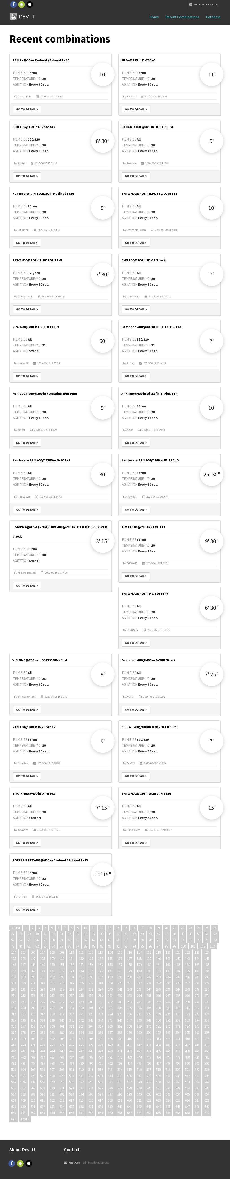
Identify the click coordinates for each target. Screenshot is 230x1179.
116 (129, 952)
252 (23, 995)
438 (197, 1045)
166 (206, 965)
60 (69, 940)
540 (168, 1076)
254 (42, 995)
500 (187, 1063)
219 (110, 983)
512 (100, 1069)
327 (139, 1014)
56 (37, 940)
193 (62, 977)
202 (148, 977)
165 (197, 965)
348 (139, 1020)
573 (81, 1088)
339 (52, 1020)
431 (129, 1045)
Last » (25, 1119)
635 (71, 1107)
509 (71, 1069)
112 (90, 952)
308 (158, 1008)
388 (119, 1033)
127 (33, 959)
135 (110, 959)
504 (23, 1069)
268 (177, 995)
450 (110, 1051)
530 (71, 1076)
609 (23, 1100)
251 (13, 995)
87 (77, 946)
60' (102, 341)
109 (62, 952)
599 (129, 1094)
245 (158, 989)
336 (23, 1020)
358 (33, 1026)
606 (197, 1094)
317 (42, 1014)
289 (177, 1002)
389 (129, 1033)
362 (71, 1026)
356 (13, 1026)
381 (52, 1033)
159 (139, 965)
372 (168, 1026)
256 (62, 995)
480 (197, 1057)
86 (69, 946)
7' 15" (103, 807)
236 (71, 989)
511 (90, 1069)
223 (148, 983)
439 (206, 1045)
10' (102, 74)
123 (197, 952)
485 (42, 1063)
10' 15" (103, 874)
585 (197, 1088)
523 (206, 1069)
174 (81, 971)
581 (158, 1088)
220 (119, 983)
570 (52, 1088)
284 (129, 1002)
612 (52, 1100)
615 (81, 1100)
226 (177, 983)
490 (90, 1063)
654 (52, 1113)
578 (129, 1088)
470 (100, 1057)
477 (168, 1057)
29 (29, 934)
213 (52, 983)
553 (90, 1082)
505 (33, 1069)
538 (148, 1076)
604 (177, 1094)
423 (52, 1045)
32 (53, 934)
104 (13, 952)
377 (13, 1033)
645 (168, 1107)
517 (148, 1069)
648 (197, 1107)
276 (52, 1002)
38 (101, 934)
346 (119, 1020)
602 (158, 1094)
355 (206, 1020)
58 (53, 940)
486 (52, 1063)
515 (129, 1069)
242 (129, 989)
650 (13, 1113)
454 (148, 1051)
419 (13, 1045)
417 (197, 1039)
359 (42, 1026)
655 (62, 1113)
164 (187, 965)
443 (42, 1051)
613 (62, 1100)
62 (85, 940)
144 (197, 959)
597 (110, 1094)
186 (197, 971)
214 (62, 983)
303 (110, 1008)
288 (168, 1002)
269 (187, 995)
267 (168, 995)
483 (23, 1063)
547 (33, 1082)
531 (81, 1076)
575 (100, 1088)
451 (119, 1051)
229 (206, 983)
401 (42, 1039)
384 (81, 1033)
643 (148, 1107)
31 (45, 934)
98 (166, 946)
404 (71, 1039)
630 (23, 1107)
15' (211, 807)
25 (206, 928)
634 (62, 1107)
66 (117, 940)
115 (119, 952)
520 (177, 1069)
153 (81, 965)
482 (13, 1063)
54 (20, 940)
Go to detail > (27, 109)
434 (158, 1045)
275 (42, 1002)
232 (33, 989)
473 (129, 1057)
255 (52, 995)
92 (117, 946)
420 (23, 1045)
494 (129, 1063)
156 (110, 965)
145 (206, 959)
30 (37, 934)
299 (71, 1008)
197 (100, 977)
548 (42, 1082)
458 (187, 1051)
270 (197, 995)
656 (71, 1113)
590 (42, 1094)
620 (129, 1100)
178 (119, 971)
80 (20, 946)
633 (52, 1107)
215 (71, 983)
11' (211, 74)
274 (33, 1002)
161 (158, 965)
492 (110, 1063)
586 (206, 1088)
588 (23, 1094)
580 (148, 1088)
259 (90, 995)
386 (100, 1033)
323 (100, 1014)
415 (177, 1039)
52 (215, 934)
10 (85, 928)
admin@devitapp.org (203, 4)
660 (110, 1113)
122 (187, 952)
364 (90, 1026)
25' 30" (211, 474)
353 (187, 1020)
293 (13, 1008)
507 (52, 1069)
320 (71, 1014)
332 (187, 1014)
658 (90, 1113)
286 (148, 1002)
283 (119, 1002)
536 (129, 1076)
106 (33, 952)
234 (52, 989)
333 (197, 1014)
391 (148, 1033)
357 (23, 1026)
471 (110, 1057)
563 (187, 1082)
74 (182, 940)
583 (177, 1088)
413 (158, 1039)
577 (119, 1088)
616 (90, 1100)
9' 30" (212, 541)
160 (148, 965)
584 (187, 1088)
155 (100, 965)
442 (33, 1051)
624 (168, 1100)
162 (168, 965)
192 (52, 977)
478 (177, 1057)
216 (81, 983)
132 (81, 959)
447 (81, 1051)
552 (81, 1082)
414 (168, 1039)
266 (158, 995)
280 (90, 1002)
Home (154, 17)
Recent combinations (182, 17)
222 (139, 983)
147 (23, 965)
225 (168, 983)
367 (119, 1026)
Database (213, 17)
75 (190, 940)
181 (148, 971)
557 (129, 1082)
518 (158, 1069)
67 (126, 940)
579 (139, 1088)
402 (52, 1039)
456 (168, 1051)
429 (110, 1045)
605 (187, 1094)
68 (134, 940)
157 (119, 965)
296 (42, 1008)
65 (109, 940)
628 (206, 1100)
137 (129, 959)
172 (62, 971)
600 (139, 1094)
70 (150, 940)
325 (119, 1014)
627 (197, 1100)
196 (90, 977)
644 (158, 1107)
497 (158, 1063)
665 (158, 1113)
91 (109, 946)
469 (90, 1057)
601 (148, 1094)
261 (110, 995)
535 (119, 1076)
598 (119, 1094)
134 (100, 959)
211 (33, 983)
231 (23, 989)
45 (158, 934)
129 (52, 959)
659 (100, 1113)
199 (119, 977)
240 (110, 989)
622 (148, 1100)
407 (100, 1039)
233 (42, 989)
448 (90, 1051)
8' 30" (103, 141)
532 (90, 1076)
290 (187, 1002)
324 (110, 1014)
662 (129, 1113)
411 (139, 1039)
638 (100, 1107)
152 (71, 965)
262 (119, 995)
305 (129, 1008)
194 (71, 977)
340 (62, 1020)
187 (206, 971)
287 (158, 1002)
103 (212, 946)
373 (177, 1026)
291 (197, 1002)
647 (187, 1107)
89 (93, 946)
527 (42, 1076)
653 (42, 1113)
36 (85, 934)
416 (187, 1039)
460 (206, 1051)
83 (45, 946)
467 (71, 1057)
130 (62, 959)
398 (13, 1039)
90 (101, 946)
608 (13, 1100)
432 (139, 1045)
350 (158, 1020)
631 (33, 1107)
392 (158, 1033)
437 (187, 1045)
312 (197, 1008)
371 (158, 1026)
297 (52, 1008)
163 (177, 965)
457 (177, 1051)
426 (81, 1045)
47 (174, 934)
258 (81, 995)
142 (177, 959)
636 (81, 1107)
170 (42, 971)
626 (187, 1100)
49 (190, 934)
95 (142, 946)
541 (177, 1076)
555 (110, 1082)
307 (148, 1008)
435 (168, 1045)
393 (168, 1033)
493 (119, 1063)
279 (81, 1002)
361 (62, 1026)
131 (71, 959)
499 (177, 1063)
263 (129, 995)
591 (52, 1094)
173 (71, 971)
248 (187, 989)
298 (62, 1008)
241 (119, 989)
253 (33, 995)
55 (29, 940)
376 (206, 1026)
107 (42, 952)
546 (23, 1082)
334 (206, 1014)
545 (13, 1082)
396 (197, 1033)
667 (177, 1113)
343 (90, 1020)
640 (119, 1107)
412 (148, 1039)
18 (150, 928)
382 (62, 1033)
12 (101, 928)
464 (42, 1057)
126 (23, 959)
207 (197, 977)
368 (129, 1026)
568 (33, 1088)
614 (71, 1100)
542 (187, 1076)
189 (23, 977)
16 (133, 928)
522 (197, 1069)
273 (23, 1002)
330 (168, 1014)
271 (206, 995)
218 (100, 983)
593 (71, 1094)
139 (148, 959)
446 (71, 1051)
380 (42, 1033)
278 (71, 1002)
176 (100, 971)
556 (119, 1082)
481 (206, 1057)
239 (100, 989)
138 (139, 959)
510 (81, 1069)
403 (62, 1039)
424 (62, 1045)
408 (110, 1039)
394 (177, 1033)
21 (174, 928)
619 (119, 1100)
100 (183, 946)
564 (197, 1082)
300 (81, 1008)
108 (52, 952)
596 (100, 1094)
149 (42, 965)
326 (129, 1014)
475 (148, 1057)
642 (139, 1107)
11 (93, 928)
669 (197, 1113)
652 (33, 1113)
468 (81, 1057)
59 (61, 940)
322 (90, 1014)
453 (139, 1051)
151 (62, 965)
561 (168, 1082)
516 (139, 1069)
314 (13, 1014)
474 (139, 1057)
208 (206, 977)
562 (177, 1082)
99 (174, 946)
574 (90, 1088)
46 (166, 934)
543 (197, 1076)
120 (168, 952)
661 (119, 1113)
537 (139, 1076)
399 (23, 1039)
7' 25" (212, 674)
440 (13, 1051)
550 (62, 1082)
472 (119, 1057)
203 (158, 977)
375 (197, 1026)
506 (42, 1069)
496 (148, 1063)
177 (110, 971)
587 (13, 1094)
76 (198, 940)
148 (33, 965)
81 (29, 946)
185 (187, 971)
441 (23, 1051)
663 (139, 1113)
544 (206, 1076)
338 (42, 1020)
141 (168, 959)
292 (206, 1002)
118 (148, 952)
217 (90, 983)
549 (52, 1082)
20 (166, 928)
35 (77, 934)
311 (187, 1008)
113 (100, 952)
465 (52, 1057)
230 (13, 989)
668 (187, 1113)
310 (177, 1008)
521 (187, 1069)
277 (62, 1002)
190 (33, 977)
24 (198, 928)
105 (23, 952)
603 (168, 1094)
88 (85, 946)
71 (158, 940)
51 (206, 934)
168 (23, 971)
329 (158, 1014)
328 (148, 1014)
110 (71, 952)
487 (62, 1063)
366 (110, 1026)
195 (81, 977)
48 (182, 934)
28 (20, 934)
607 (206, 1094)
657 (81, 1113)
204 (168, 977)
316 (33, 1014)
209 (13, 983)
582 (168, 1088)
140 (158, 959)
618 (110, 1100)
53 (12, 940)
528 (52, 1076)
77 (206, 940)
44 (150, 934)
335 (13, 1020)
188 (13, 977)
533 (100, 1076)
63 (93, 940)
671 (13, 1119)
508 (62, 1069)
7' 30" (103, 274)
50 (198, 934)
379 (33, 1033)
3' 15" (103, 541)
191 (42, 977)
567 (23, 1088)
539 (158, 1076)
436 (177, 1045)
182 (158, 971)
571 (62, 1088)
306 (139, 1008)
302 (100, 1008)
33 (61, 934)
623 (158, 1100)
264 (139, 995)
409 (119, 1039)
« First (15, 928)
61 (77, 940)
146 (13, 965)
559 (148, 1082)
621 (139, 1100)
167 (13, 971)
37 (93, 934)
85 (61, 946)
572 (71, 1088)
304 (119, 1008)
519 (168, 1069)
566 (13, 1088)
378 (23, 1033)
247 (177, 989)
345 (110, 1020)
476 (158, 1057)
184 (177, 971)
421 (33, 1045)
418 (206, 1039)
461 (13, 1057)
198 (110, 977)
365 (100, 1026)
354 (197, 1020)
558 (139, 1082)
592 (62, 1094)
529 (62, 1076)
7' (212, 274)
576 (110, 1088)
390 (139, 1033)
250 (206, 989)
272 (13, 1002)
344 (100, 1020)
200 (129, 977)
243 (139, 989)
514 (119, 1069)
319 (62, 1014)
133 (90, 959)
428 (100, 1045)
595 (90, 1094)
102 (202, 946)
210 (23, 983)
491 (100, 1063)
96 (150, 946)
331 (177, 1014)
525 (23, 1076)
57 (45, 940)
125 (13, 959)
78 (215, 940)
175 (90, 971)
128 (42, 959)
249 (197, 989)
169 (33, 971)
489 (81, 1063)
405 (81, 1039)
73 (174, 940)
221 (129, 983)
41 (126, 934)
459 (197, 1051)
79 (12, 946)
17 (142, 928)
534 (110, 1076)
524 (13, 1076)
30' (102, 474)
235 (62, 989)
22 (182, 928)
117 (139, 952)
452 (129, 1051)
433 (148, 1045)
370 (148, 1026)
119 (158, 952)
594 (81, 1094)
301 (90, 1008)
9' (212, 141)
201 (139, 977)
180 (139, 971)
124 (206, 952)
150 (52, 965)
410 (129, 1039)
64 (101, 940)
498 (168, 1063)
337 (33, 1020)
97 (158, 946)
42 (134, 934)
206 (187, 977)
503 (13, 1069)
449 (100, 1051)
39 (109, 934)
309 (168, 1008)
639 (110, 1107)
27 (12, 934)
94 (134, 946)
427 (90, 1045)
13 (109, 928)
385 (90, 1033)
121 (177, 952)
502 (206, 1063)
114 (110, 952)
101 (193, 946)
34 (69, 934)
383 (71, 1033)
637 (90, 1107)
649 (206, 1107)
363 (81, 1026)
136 (119, 959)
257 (71, 995)
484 (33, 1063)
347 (129, 1020)
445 (62, 1051)
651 (23, 1113)
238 (90, 989)
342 (81, 1020)
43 (142, 934)
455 (158, 1051)
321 (81, 1014)
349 (148, 1020)
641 (129, 1107)
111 (81, 952)
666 (168, 1113)
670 (206, 1113)
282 (110, 1002)
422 (42, 1045)
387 (110, 1033)
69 (142, 940)
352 (177, 1020)
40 (117, 934)
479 (187, 1057)
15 (125, 928)
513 (110, 1069)
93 (126, 946)
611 (42, 1100)
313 (206, 1008)
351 (168, 1020)
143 (187, 959)
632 (42, 1107)
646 (177, 1107)
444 (52, 1051)
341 (71, 1020)
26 (214, 928)
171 (52, 971)
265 (148, 995)
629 (13, 1107)
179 (129, 971)
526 (33, 1076)
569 (42, 1088)
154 (90, 965)
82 (37, 946)
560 (158, 1082)
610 (33, 1100)
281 (100, 1002)
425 (71, 1045)
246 (168, 989)
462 (23, 1057)
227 (187, 983)
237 (81, 989)
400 (33, 1039)
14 (117, 928)
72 (166, 940)
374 (187, 1026)
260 (100, 995)
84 (53, 946)
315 (23, 1014)
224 (158, 983)
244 (148, 989)
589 (33, 1094)
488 (71, 1063)
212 (42, 983)
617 (100, 1100)
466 (62, 1057)
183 (168, 971)
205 (177, 977)
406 (90, 1039)
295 (33, 1008)
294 (23, 1008)
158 (129, 965)
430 (119, 1045)
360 (52, 1026)
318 (52, 1014)
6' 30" (212, 607)
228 (197, 983)
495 (139, 1063)
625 (177, 1100)
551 (71, 1082)
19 (158, 928)
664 (148, 1113)
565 (206, 1082)
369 (139, 1026)
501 (197, 1063)
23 (190, 928)
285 (139, 1002)
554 (100, 1082)
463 (33, 1057)
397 (206, 1033)
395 (187, 1033)
